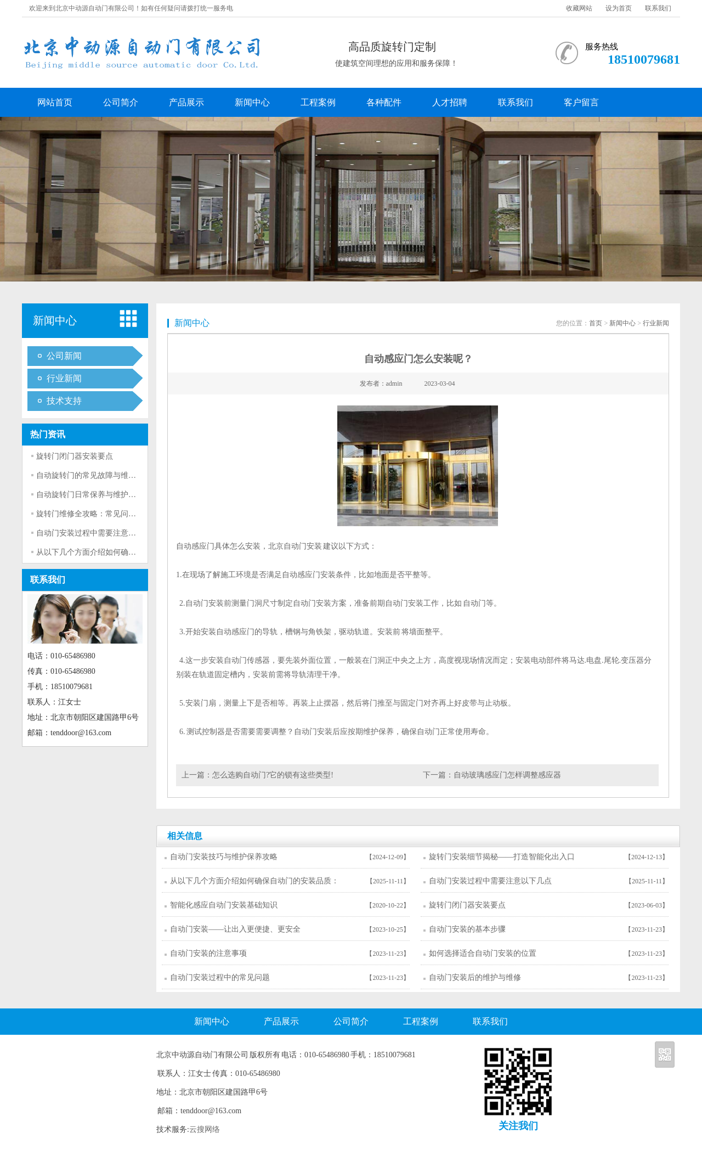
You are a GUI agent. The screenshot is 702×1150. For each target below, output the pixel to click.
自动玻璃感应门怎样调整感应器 (507, 775)
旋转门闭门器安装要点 (74, 456)
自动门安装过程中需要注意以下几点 (97, 533)
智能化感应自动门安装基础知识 (224, 905)
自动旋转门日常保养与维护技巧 (90, 495)
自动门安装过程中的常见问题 (220, 977)
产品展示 (186, 102)
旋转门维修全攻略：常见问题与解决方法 (105, 514)
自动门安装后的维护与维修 (475, 977)
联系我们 (658, 8)
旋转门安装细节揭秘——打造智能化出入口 (502, 857)
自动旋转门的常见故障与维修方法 (93, 475)
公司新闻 (64, 355)
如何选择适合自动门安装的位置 (482, 953)
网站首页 (54, 102)
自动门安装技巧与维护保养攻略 (224, 857)
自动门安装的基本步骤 (467, 929)
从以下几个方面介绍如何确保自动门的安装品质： (120, 552)
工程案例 (318, 102)
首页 (595, 323)
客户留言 (581, 102)
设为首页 (618, 8)
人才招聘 (449, 102)
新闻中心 (252, 102)
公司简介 (120, 102)
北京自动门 (287, 546)
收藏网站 (579, 8)
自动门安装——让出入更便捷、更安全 (235, 929)
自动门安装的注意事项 (208, 953)
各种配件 (383, 102)
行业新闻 (64, 378)
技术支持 (64, 400)
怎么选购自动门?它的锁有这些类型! (272, 775)
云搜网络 (204, 1129)
